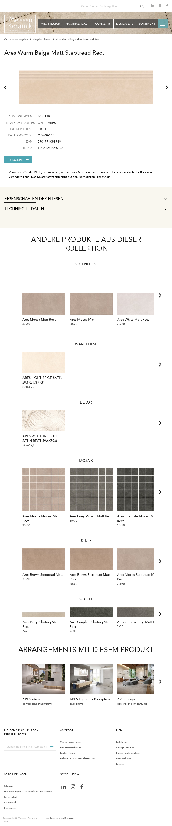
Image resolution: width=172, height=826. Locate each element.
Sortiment (147, 23)
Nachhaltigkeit (78, 23)
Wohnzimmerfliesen (71, 740)
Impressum (10, 805)
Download (10, 800)
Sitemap (8, 784)
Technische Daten (86, 209)
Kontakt (120, 762)
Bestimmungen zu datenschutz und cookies (28, 789)
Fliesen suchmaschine (128, 751)
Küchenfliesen (67, 751)
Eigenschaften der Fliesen (86, 199)
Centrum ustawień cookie (60, 815)
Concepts (103, 23)
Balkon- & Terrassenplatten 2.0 (77, 756)
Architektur (50, 23)
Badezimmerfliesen (70, 745)
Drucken (19, 160)
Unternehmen (123, 756)
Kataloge (121, 740)
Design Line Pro (125, 745)
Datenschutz (11, 794)
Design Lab (124, 23)
